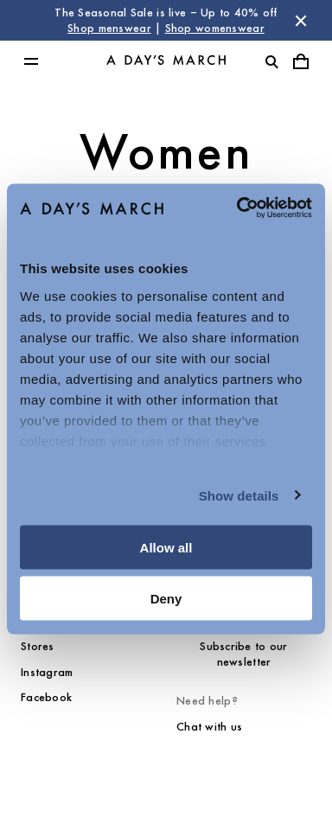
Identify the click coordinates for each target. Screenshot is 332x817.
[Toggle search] (271, 61)
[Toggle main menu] (31, 61)
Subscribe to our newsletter (243, 654)
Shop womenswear (215, 28)
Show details (239, 495)
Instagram (47, 672)
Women (166, 152)
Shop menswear (109, 28)
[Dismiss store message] (301, 20)
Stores (37, 646)
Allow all (166, 547)
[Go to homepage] (166, 61)
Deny (166, 597)
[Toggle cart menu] (301, 61)
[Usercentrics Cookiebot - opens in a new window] (237, 207)
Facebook (46, 697)
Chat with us (209, 726)
